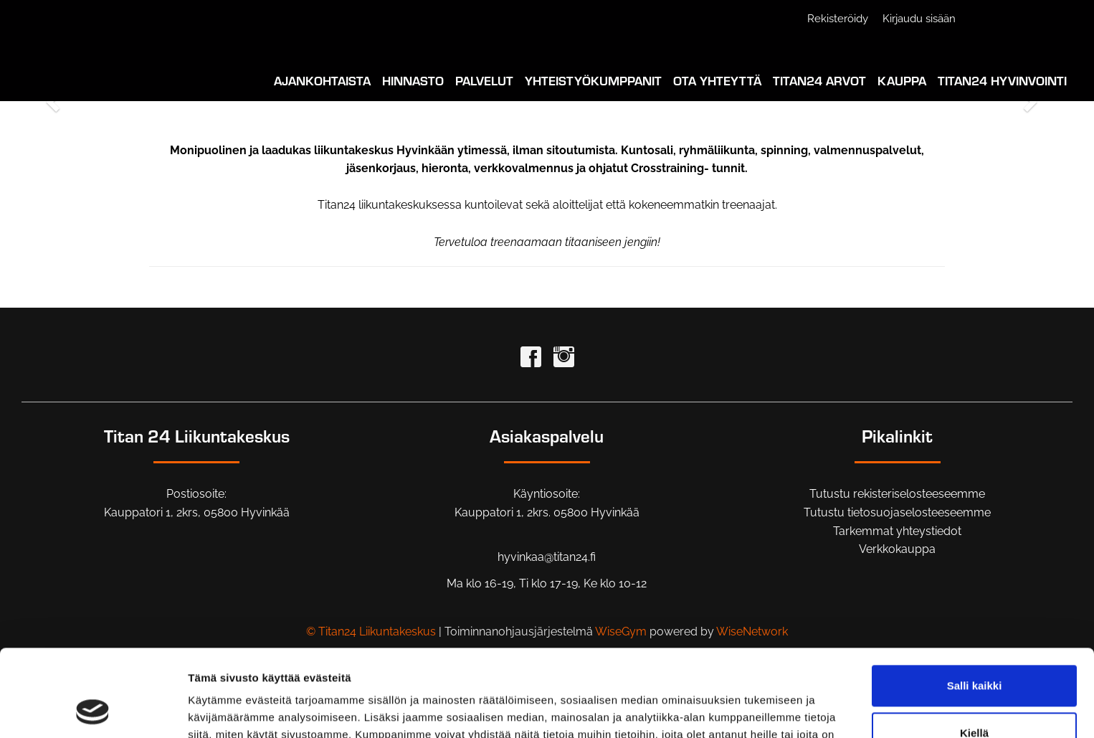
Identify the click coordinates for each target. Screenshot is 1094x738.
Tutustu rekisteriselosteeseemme (897, 494)
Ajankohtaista (322, 80)
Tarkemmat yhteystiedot (897, 531)
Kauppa (901, 80)
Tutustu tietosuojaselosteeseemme (897, 512)
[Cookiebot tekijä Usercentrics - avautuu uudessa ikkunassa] (93, 710)
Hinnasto (413, 80)
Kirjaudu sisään (919, 18)
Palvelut (484, 80)
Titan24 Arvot (819, 80)
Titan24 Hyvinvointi (1002, 80)
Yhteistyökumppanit (593, 80)
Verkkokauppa (897, 549)
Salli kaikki (974, 604)
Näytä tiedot (219, 710)
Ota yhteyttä (717, 80)
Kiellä (974, 651)
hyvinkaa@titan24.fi (547, 557)
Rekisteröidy (837, 18)
